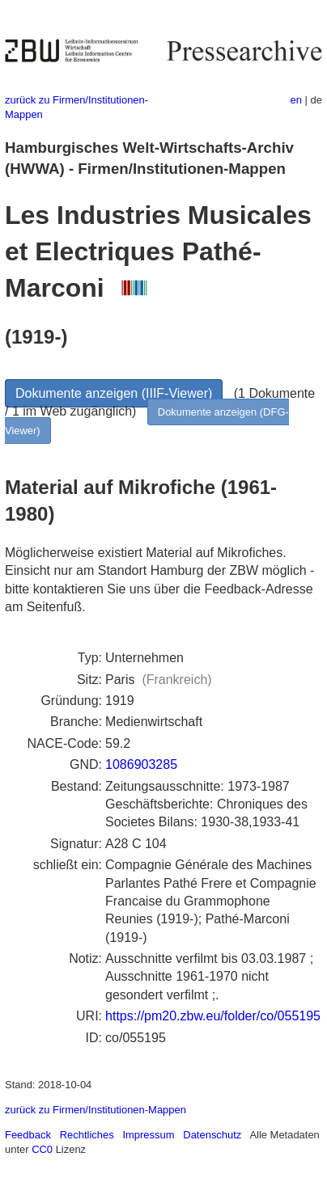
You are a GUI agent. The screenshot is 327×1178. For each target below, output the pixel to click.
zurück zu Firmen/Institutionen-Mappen (95, 1110)
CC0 (42, 1149)
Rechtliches (87, 1135)
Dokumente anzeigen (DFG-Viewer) (147, 421)
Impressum (148, 1135)
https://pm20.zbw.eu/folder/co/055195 (213, 1016)
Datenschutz (212, 1135)
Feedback (28, 1135)
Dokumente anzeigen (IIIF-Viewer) (113, 393)
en (296, 100)
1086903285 (141, 764)
